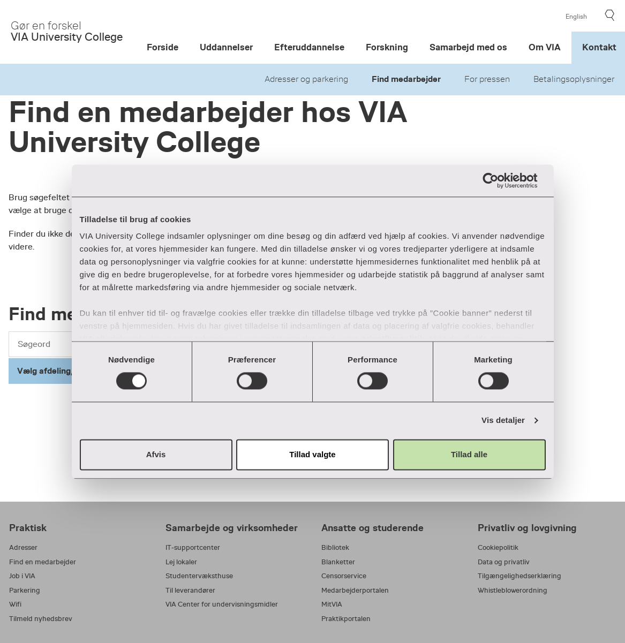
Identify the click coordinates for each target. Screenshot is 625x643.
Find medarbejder (406, 79)
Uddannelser (226, 47)
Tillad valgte (312, 454)
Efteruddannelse (309, 47)
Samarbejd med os (468, 47)
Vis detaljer (503, 420)
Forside (162, 47)
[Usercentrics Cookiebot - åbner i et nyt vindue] (499, 180)
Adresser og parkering (306, 79)
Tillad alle (469, 454)
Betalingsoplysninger (573, 79)
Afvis (156, 454)
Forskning (387, 47)
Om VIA (545, 47)
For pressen (487, 79)
